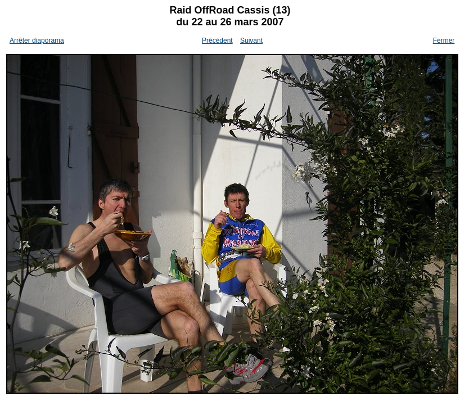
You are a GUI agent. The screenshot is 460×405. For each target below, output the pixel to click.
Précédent (217, 40)
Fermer (444, 40)
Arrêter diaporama (37, 40)
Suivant (251, 40)
